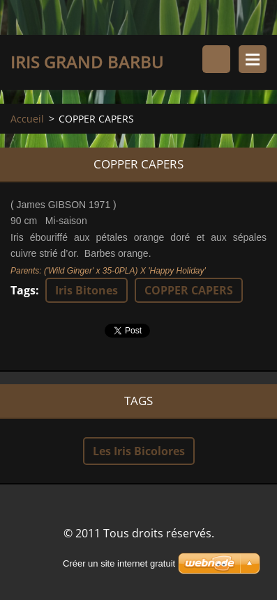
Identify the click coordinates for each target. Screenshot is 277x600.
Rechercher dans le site (216, 59)
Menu (253, 59)
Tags (23, 290)
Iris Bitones (86, 290)
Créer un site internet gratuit (119, 563)
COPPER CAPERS (188, 290)
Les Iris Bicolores (139, 451)
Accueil (27, 118)
